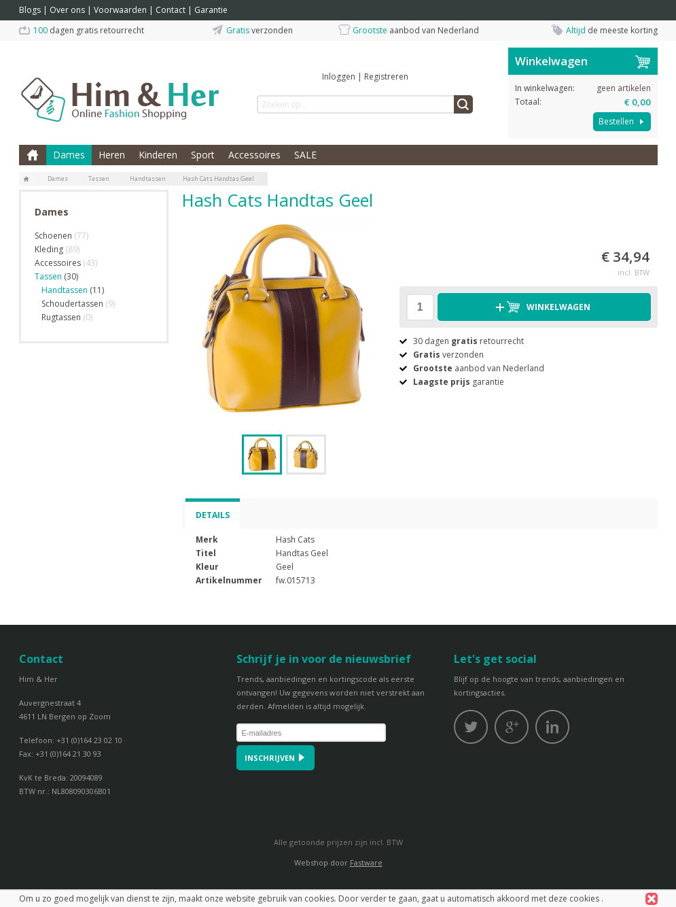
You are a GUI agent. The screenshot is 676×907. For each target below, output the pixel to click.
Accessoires (254, 154)
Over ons (67, 10)
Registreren (386, 76)
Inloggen (338, 76)
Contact (170, 10)
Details (213, 515)
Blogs (30, 10)
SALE (305, 154)
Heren (112, 154)
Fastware (366, 862)
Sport (203, 154)
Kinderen (158, 154)
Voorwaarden (120, 10)
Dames (69, 154)
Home (32, 155)
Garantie (211, 10)
